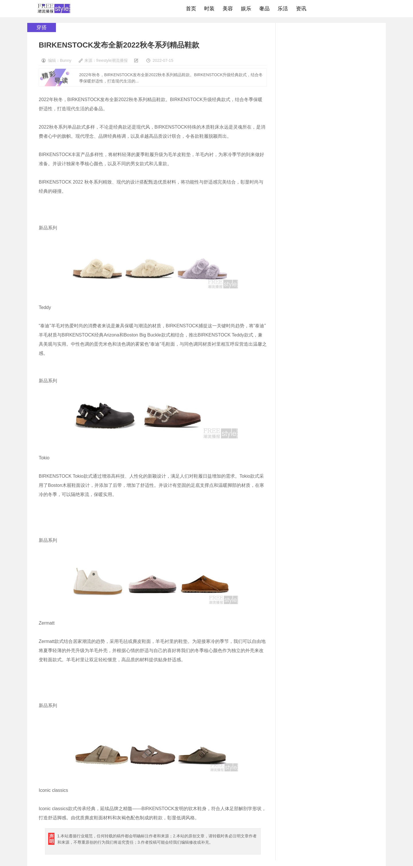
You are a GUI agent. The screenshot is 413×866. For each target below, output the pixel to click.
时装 (209, 8)
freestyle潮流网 (54, 8)
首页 (191, 8)
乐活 (283, 8)
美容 (228, 8)
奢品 (264, 8)
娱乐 (246, 8)
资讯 (301, 8)
